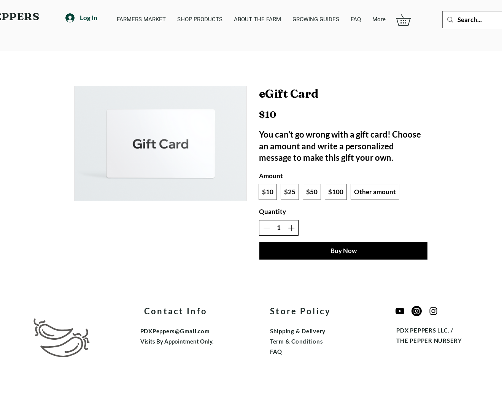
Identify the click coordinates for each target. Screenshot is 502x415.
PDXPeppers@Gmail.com (175, 331)
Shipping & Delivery (298, 331)
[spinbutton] (279, 227)
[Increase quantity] (291, 228)
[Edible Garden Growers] (433, 311)
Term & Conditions (296, 341)
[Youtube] (400, 311)
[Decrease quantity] (267, 228)
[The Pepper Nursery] (416, 311)
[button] (409, 20)
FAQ (276, 351)
